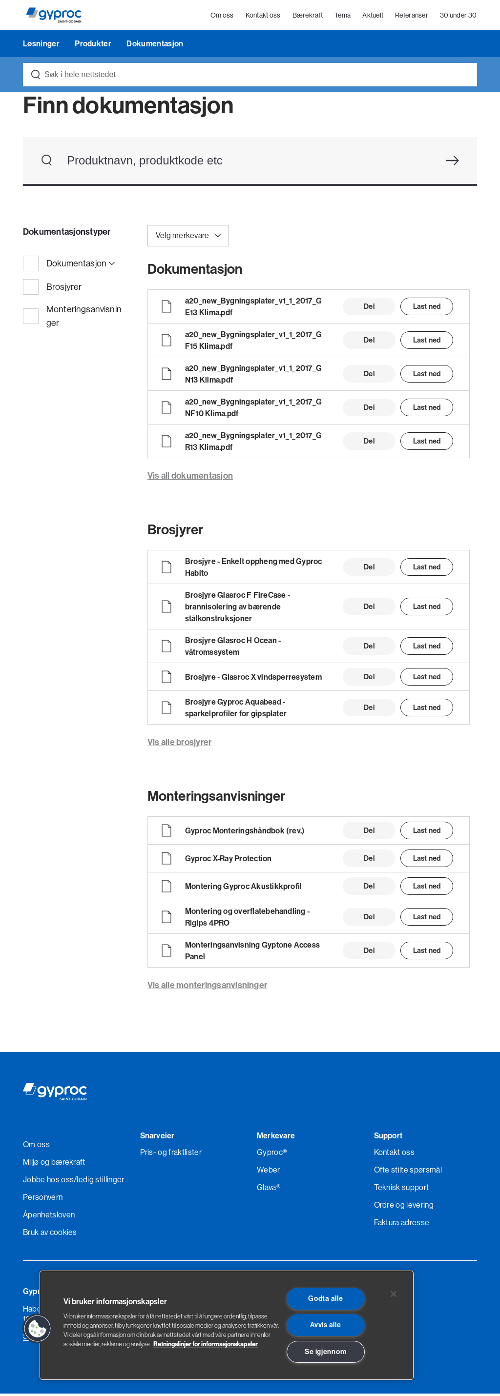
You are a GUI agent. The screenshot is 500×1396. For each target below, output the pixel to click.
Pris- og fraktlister (171, 1154)
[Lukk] (393, 1294)
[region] (226, 1325)
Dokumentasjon (154, 46)
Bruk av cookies (50, 1234)
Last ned (426, 308)
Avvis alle (325, 1324)
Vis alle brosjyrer (179, 744)
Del (369, 308)
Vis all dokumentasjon (190, 478)
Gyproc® (272, 1154)
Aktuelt (373, 16)
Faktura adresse (402, 1225)
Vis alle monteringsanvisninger (207, 987)
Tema (343, 16)
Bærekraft (307, 16)
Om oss (222, 16)
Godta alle (325, 1298)
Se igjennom (325, 1351)
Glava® (268, 1189)
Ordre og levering (404, 1207)
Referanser (412, 16)
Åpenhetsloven (49, 1217)
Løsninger (42, 46)
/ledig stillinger (99, 1182)
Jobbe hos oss (48, 1182)
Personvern (42, 1199)
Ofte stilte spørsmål (408, 1172)
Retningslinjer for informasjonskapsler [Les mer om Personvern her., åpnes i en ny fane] (205, 1344)
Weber (268, 1172)
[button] (37, 1328)
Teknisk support (401, 1189)
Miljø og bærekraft (54, 1164)
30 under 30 (458, 16)
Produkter (94, 46)
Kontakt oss (263, 16)
